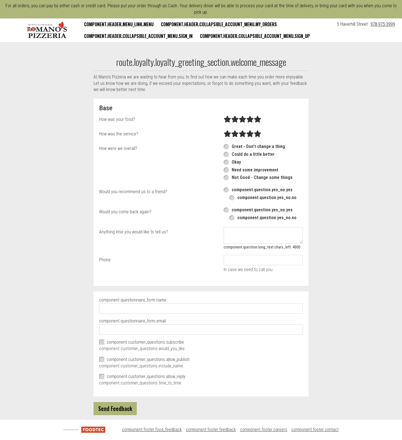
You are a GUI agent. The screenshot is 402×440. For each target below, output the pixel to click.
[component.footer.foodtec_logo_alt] (84, 429)
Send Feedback (115, 408)
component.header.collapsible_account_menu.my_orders (219, 24)
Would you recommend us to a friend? (133, 191)
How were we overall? (118, 148)
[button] (47, 30)
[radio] (227, 119)
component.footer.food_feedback (152, 429)
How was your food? (117, 119)
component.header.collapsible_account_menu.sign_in (138, 36)
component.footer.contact (315, 429)
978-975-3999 (382, 24)
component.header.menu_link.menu (119, 24)
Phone (105, 259)
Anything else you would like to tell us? (133, 232)
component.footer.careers (263, 429)
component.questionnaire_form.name (132, 300)
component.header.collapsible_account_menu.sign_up (255, 36)
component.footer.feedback (211, 429)
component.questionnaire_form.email (132, 321)
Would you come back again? (125, 211)
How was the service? (118, 134)
